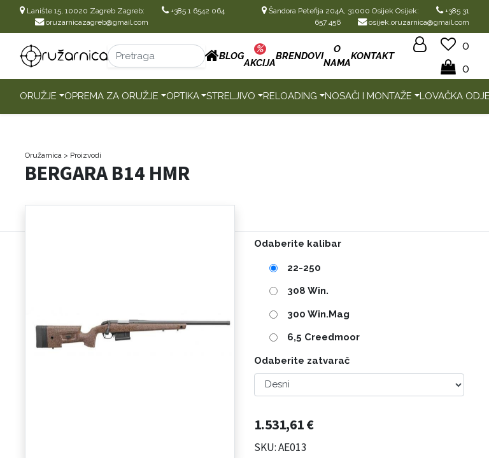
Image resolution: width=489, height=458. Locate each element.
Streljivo (230, 96)
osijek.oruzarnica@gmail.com (413, 22)
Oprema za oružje (111, 96)
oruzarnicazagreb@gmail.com (91, 22)
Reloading (290, 96)
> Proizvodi (82, 155)
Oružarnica (43, 155)
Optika (182, 96)
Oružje (38, 96)
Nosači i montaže (368, 96)
